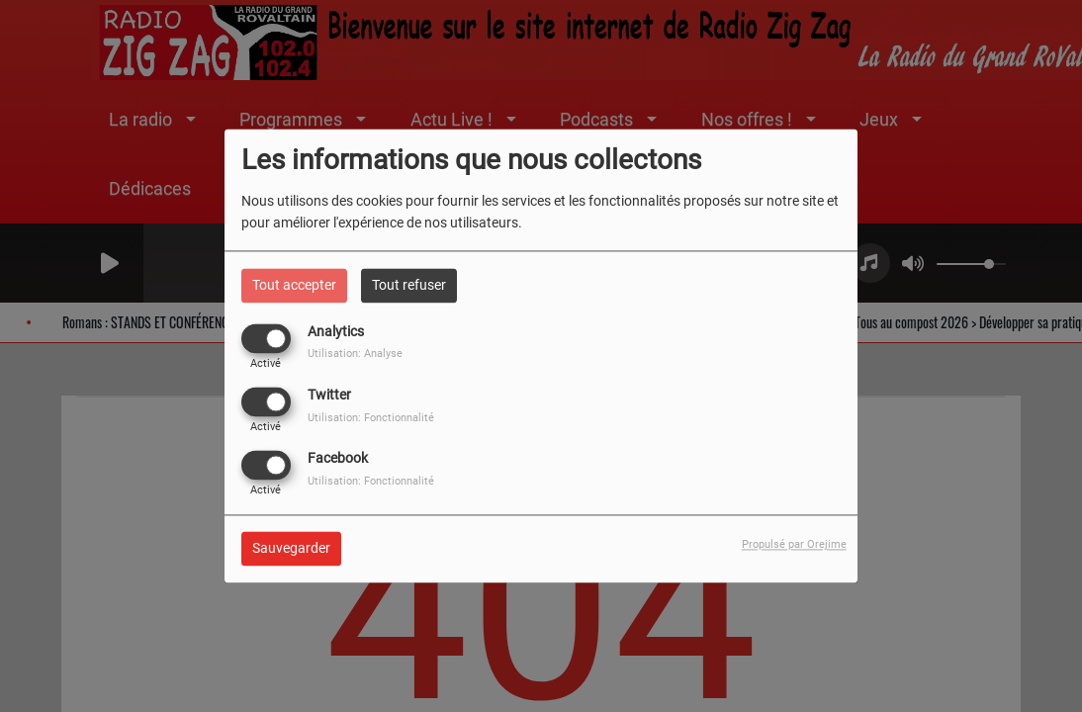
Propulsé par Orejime (794, 545)
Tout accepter (294, 285)
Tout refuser (409, 285)
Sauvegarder (291, 549)
